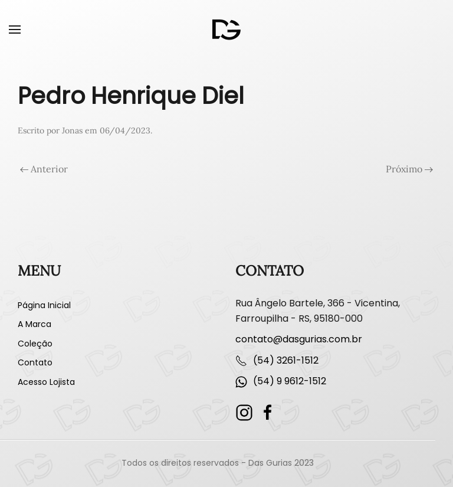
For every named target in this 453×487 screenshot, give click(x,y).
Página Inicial (44, 305)
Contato (35, 362)
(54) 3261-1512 (286, 360)
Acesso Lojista (46, 382)
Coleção (35, 343)
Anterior (44, 169)
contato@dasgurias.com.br (298, 339)
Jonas (72, 130)
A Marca (34, 324)
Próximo (409, 169)
